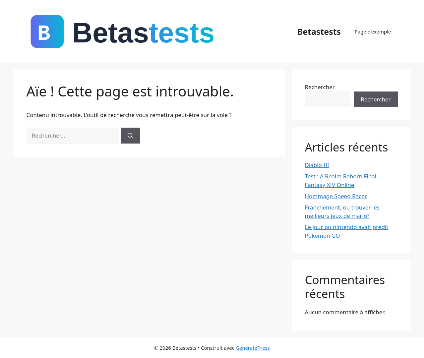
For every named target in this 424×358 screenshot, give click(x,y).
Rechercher (320, 87)
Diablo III (317, 165)
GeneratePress (253, 347)
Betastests (319, 31)
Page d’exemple (373, 31)
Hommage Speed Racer (336, 196)
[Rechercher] (130, 136)
